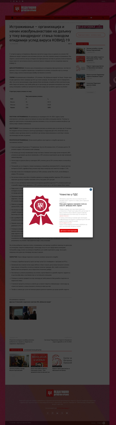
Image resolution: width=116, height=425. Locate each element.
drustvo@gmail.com (65, 223)
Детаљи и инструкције (69, 231)
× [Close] (90, 190)
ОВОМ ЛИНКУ (63, 216)
